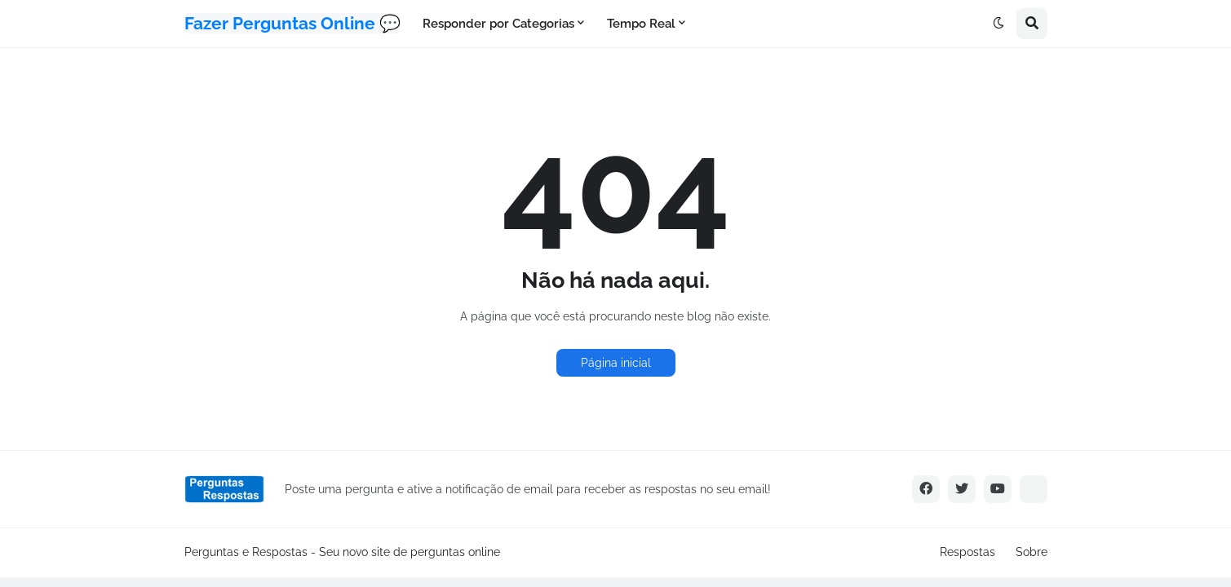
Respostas (967, 551)
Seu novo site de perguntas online (409, 551)
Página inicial (616, 362)
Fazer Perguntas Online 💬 (292, 23)
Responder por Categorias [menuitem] (498, 23)
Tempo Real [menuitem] (641, 23)
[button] (998, 23)
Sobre (1031, 551)
